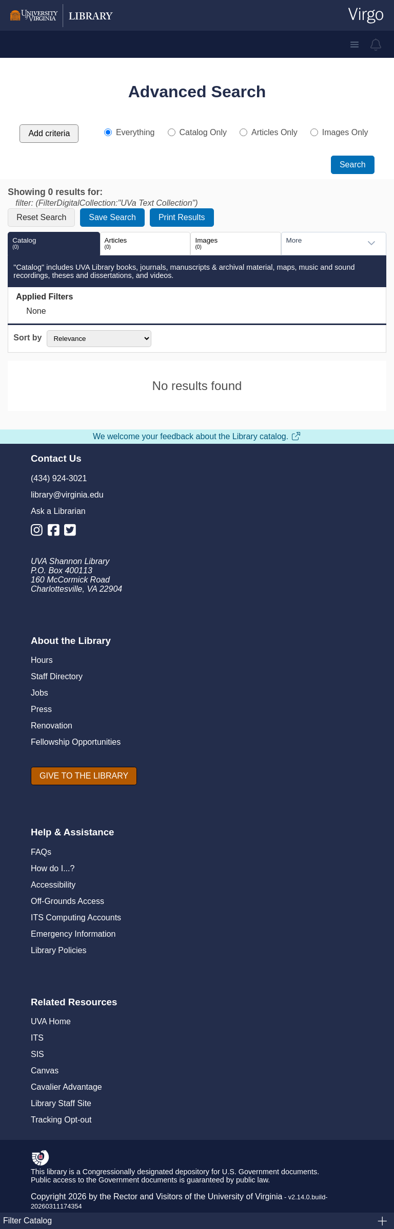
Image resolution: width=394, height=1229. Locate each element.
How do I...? (52, 868)
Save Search (112, 217)
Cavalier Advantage (66, 1087)
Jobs (39, 692)
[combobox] (323, 243)
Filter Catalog (195, 1221)
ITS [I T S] (37, 1037)
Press (41, 709)
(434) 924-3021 (59, 478)
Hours (42, 660)
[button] (354, 44)
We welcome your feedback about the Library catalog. (197, 436)
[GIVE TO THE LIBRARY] (84, 776)
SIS (37, 1054)
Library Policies (58, 950)
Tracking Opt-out (61, 1119)
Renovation (51, 725)
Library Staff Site (61, 1103)
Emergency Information (73, 934)
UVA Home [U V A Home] (51, 1021)
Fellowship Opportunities (76, 742)
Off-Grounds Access (67, 901)
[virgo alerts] (376, 44)
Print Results (182, 217)
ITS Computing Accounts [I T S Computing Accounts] (76, 917)
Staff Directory (57, 676)
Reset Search (41, 217)
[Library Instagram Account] (39, 532)
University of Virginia (245, 1196)
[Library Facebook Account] (56, 532)
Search (353, 164)
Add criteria (49, 133)
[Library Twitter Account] (72, 532)
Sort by (27, 338)
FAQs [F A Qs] (41, 852)
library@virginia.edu (67, 494)
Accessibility (53, 884)
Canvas (44, 1070)
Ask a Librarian (58, 511)
